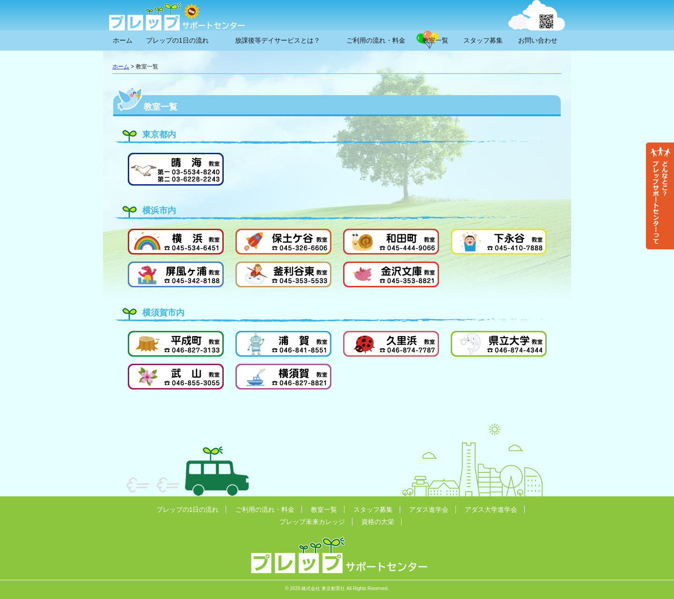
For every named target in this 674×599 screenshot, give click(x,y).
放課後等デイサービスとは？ (277, 40)
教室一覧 (435, 40)
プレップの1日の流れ (177, 40)
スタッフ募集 (483, 40)
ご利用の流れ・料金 (375, 40)
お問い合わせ (537, 40)
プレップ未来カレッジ (312, 521)
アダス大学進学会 (491, 509)
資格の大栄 (377, 521)
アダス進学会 (428, 509)
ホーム (122, 40)
